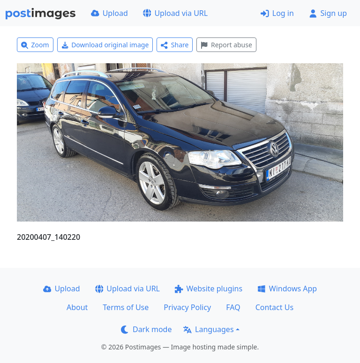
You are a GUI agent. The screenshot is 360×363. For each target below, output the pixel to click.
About (77, 307)
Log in (277, 13)
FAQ (233, 307)
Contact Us (274, 307)
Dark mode (146, 329)
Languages (208, 329)
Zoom (35, 44)
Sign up (328, 13)
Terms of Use (126, 307)
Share (174, 44)
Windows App (287, 288)
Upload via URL (175, 13)
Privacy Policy (187, 307)
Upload (109, 13)
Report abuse (226, 44)
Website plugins (208, 288)
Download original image (105, 44)
